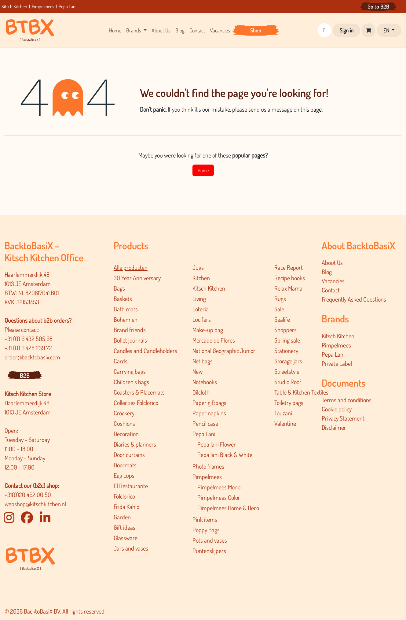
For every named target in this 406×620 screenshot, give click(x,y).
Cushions (124, 423)
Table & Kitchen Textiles (301, 392)
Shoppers (285, 330)
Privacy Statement (343, 418)
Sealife (282, 319)
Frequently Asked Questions (354, 299)
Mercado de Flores (213, 340)
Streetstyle (286, 371)
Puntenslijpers (209, 551)
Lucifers (201, 319)
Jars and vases (131, 548)
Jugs (198, 267)
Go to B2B (378, 6)
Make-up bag (207, 330)
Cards (120, 361)
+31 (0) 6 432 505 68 (29, 339)
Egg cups (124, 475)
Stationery (286, 351)
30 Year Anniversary (137, 278)
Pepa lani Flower (216, 444)
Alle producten (131, 267)
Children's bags (131, 382)
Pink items (204, 519)
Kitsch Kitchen (15, 6)
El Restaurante (131, 486)
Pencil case (205, 423)
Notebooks (204, 382)
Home (203, 170)
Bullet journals (130, 340)
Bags (119, 288)
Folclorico (124, 496)
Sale (279, 309)
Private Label (337, 363)
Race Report (288, 267)
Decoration (126, 434)
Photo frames (208, 466)
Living (199, 299)
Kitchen (201, 278)
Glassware (125, 538)
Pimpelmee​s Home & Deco (228, 508)
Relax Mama (288, 288)
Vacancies (333, 281)
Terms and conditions (346, 400)
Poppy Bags (206, 530)
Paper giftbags (209, 403)
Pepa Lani (67, 6)
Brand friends (130, 330)
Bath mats (126, 309)
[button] (324, 30)
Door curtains (129, 455)
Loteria (200, 309)
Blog (327, 272)
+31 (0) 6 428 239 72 (29, 348)
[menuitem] (115, 30)
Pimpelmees (43, 6)
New (197, 371)
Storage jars (288, 361)
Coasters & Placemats (139, 392)
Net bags (202, 361)
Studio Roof (287, 382)
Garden (122, 517)
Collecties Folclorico (136, 403)
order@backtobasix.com (32, 357)
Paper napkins (209, 413)
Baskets (123, 299)
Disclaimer (334, 427)
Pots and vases (209, 540)
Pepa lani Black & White (224, 455)
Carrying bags (130, 371)
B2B (25, 375)
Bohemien (125, 319)
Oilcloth (201, 392)
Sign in (346, 30)
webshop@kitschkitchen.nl (35, 504)
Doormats (125, 465)
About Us (332, 262)
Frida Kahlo (126, 506)
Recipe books (289, 278)
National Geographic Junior (223, 351)
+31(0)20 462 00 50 (28, 495)
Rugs (280, 299)
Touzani (283, 413)
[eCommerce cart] (368, 30)
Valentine (285, 423)
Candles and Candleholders (145, 351)
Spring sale (287, 340)
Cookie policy (337, 409)
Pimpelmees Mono (218, 487)
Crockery (124, 413)
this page (311, 109)
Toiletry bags (288, 403)
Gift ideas (124, 527)
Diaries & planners (135, 444)
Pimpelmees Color (218, 497)
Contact (331, 290)
